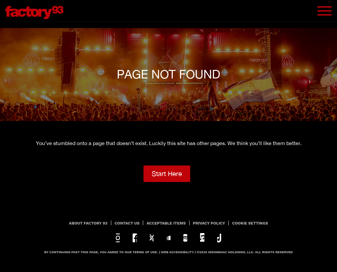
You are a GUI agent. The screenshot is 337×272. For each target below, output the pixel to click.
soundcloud (168, 238)
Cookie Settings (250, 223)
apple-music (202, 238)
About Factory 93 (88, 223)
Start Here (167, 173)
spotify (185, 238)
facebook (135, 238)
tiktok (219, 238)
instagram (118, 238)
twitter (152, 238)
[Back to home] (36, 10)
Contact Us (127, 223)
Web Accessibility (177, 252)
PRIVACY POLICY (209, 223)
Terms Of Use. (145, 252)
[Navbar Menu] (324, 11)
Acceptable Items (166, 223)
